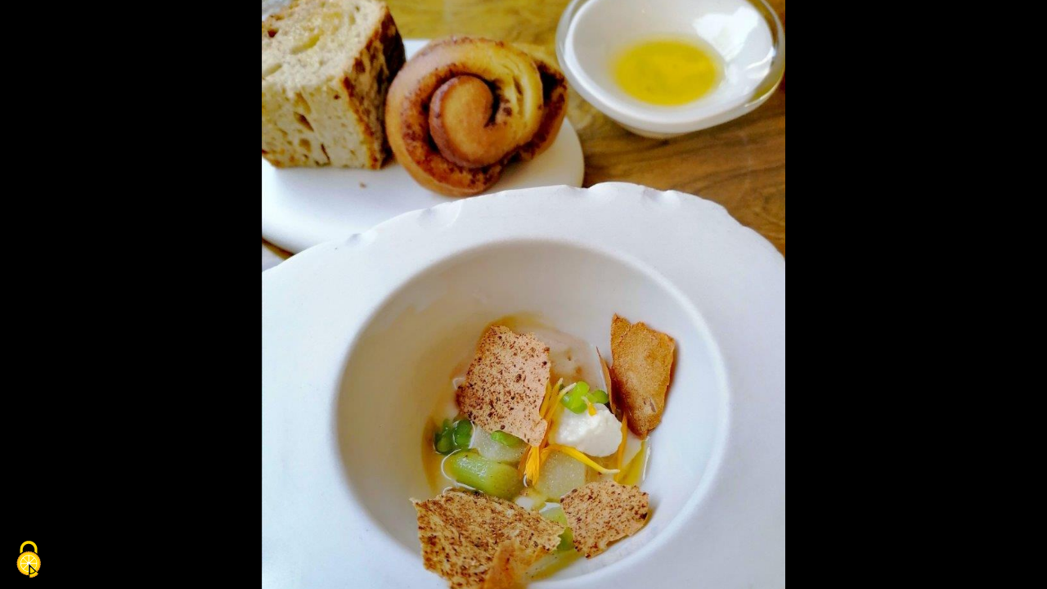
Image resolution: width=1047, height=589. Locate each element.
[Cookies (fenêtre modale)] (28, 561)
